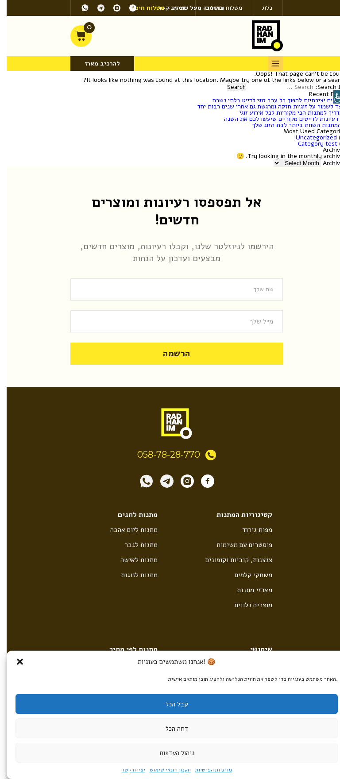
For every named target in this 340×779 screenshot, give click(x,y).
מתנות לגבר (134, 544)
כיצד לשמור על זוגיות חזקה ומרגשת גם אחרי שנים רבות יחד (265, 106)
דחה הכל (170, 728)
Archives (328, 163)
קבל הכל (170, 704)
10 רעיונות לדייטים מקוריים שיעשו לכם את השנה (278, 119)
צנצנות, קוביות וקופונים (231, 560)
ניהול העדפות (170, 752)
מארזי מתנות (247, 590)
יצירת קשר (127, 769)
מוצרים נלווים (246, 606)
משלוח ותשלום (217, 8)
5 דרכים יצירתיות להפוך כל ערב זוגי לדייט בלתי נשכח (273, 100)
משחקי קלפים (246, 575)
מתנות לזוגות (132, 575)
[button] (13, 661)
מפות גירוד (250, 529)
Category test (311, 143)
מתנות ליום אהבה (126, 529)
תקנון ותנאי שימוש (163, 769)
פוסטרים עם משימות (237, 544)
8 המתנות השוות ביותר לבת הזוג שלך (292, 125)
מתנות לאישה (132, 560)
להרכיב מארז (95, 63)
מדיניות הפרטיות (207, 769)
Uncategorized (309, 137)
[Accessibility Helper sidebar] (333, 97)
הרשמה (170, 353)
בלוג (260, 8)
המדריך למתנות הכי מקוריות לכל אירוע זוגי (286, 112)
